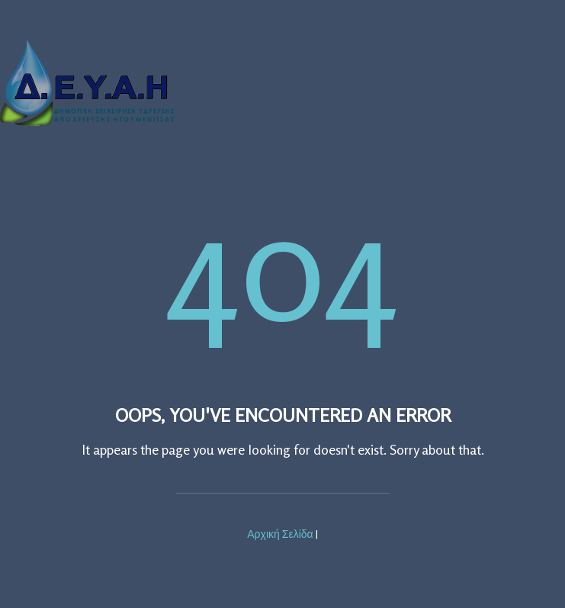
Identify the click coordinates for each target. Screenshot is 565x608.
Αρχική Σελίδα (280, 533)
